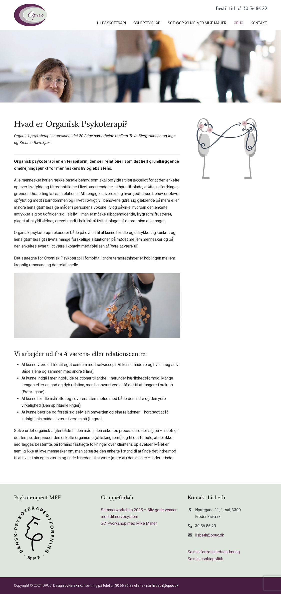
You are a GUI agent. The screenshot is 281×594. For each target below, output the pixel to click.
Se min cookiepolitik (205, 558)
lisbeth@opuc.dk (209, 535)
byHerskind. (74, 586)
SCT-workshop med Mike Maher (129, 523)
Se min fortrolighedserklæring (214, 552)
